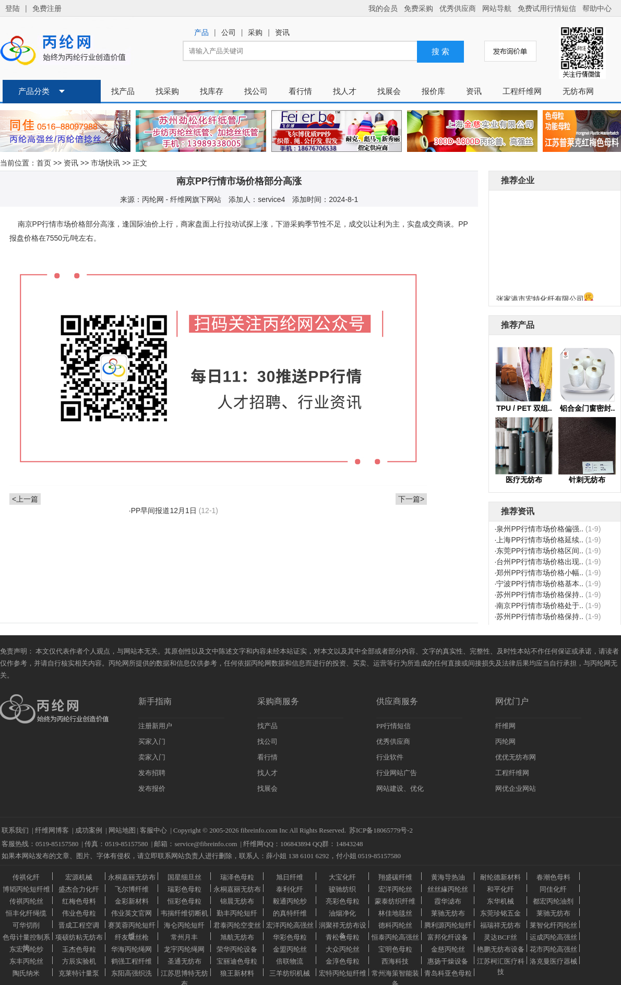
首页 (44, 163)
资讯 (71, 163)
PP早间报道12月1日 (164, 510)
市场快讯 (105, 163)
